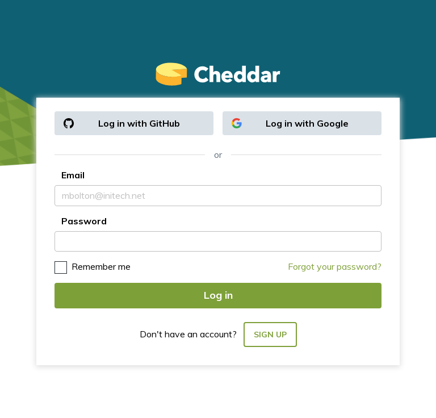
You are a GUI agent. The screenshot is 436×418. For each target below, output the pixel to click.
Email (73, 175)
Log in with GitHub (122, 123)
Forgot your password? (335, 266)
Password (84, 221)
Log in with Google (290, 123)
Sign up (270, 334)
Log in (218, 295)
